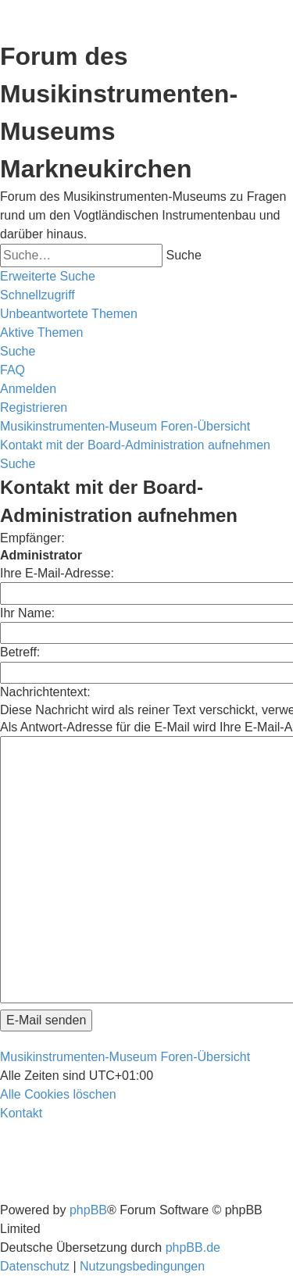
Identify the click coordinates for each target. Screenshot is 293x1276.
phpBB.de (193, 1247)
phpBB (88, 1210)
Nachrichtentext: (45, 692)
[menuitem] (69, 314)
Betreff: (20, 652)
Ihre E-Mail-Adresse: (57, 573)
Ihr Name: (27, 613)
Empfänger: (32, 538)
